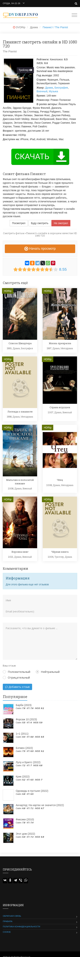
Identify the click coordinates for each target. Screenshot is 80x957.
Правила (7, 921)
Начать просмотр (40, 248)
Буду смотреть (39, 223)
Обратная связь (12, 916)
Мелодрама (67, 348)
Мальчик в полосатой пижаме (20, 481)
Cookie (7, 932)
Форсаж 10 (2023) (26, 719)
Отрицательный (16, 677)
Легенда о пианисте (20, 411)
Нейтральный (48, 672)
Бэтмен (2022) (24, 747)
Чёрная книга (59, 551)
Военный (42, 91)
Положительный (16, 672)
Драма (49, 87)
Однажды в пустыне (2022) (32, 790)
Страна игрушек (60, 407)
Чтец (60, 480)
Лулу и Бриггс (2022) (28, 762)
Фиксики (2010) (25, 819)
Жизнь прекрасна (60, 343)
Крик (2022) (23, 776)
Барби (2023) (24, 705)
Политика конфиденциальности (21, 926)
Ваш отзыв (9, 665)
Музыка (53, 91)
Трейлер (25, 70)
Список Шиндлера (20, 343)
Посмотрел (18, 223)
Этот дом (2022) (25, 833)
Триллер (59, 556)
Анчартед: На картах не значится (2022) (40, 805)
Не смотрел (61, 223)
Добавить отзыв (17, 687)
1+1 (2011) (22, 733)
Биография (61, 87)
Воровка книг (20, 551)
